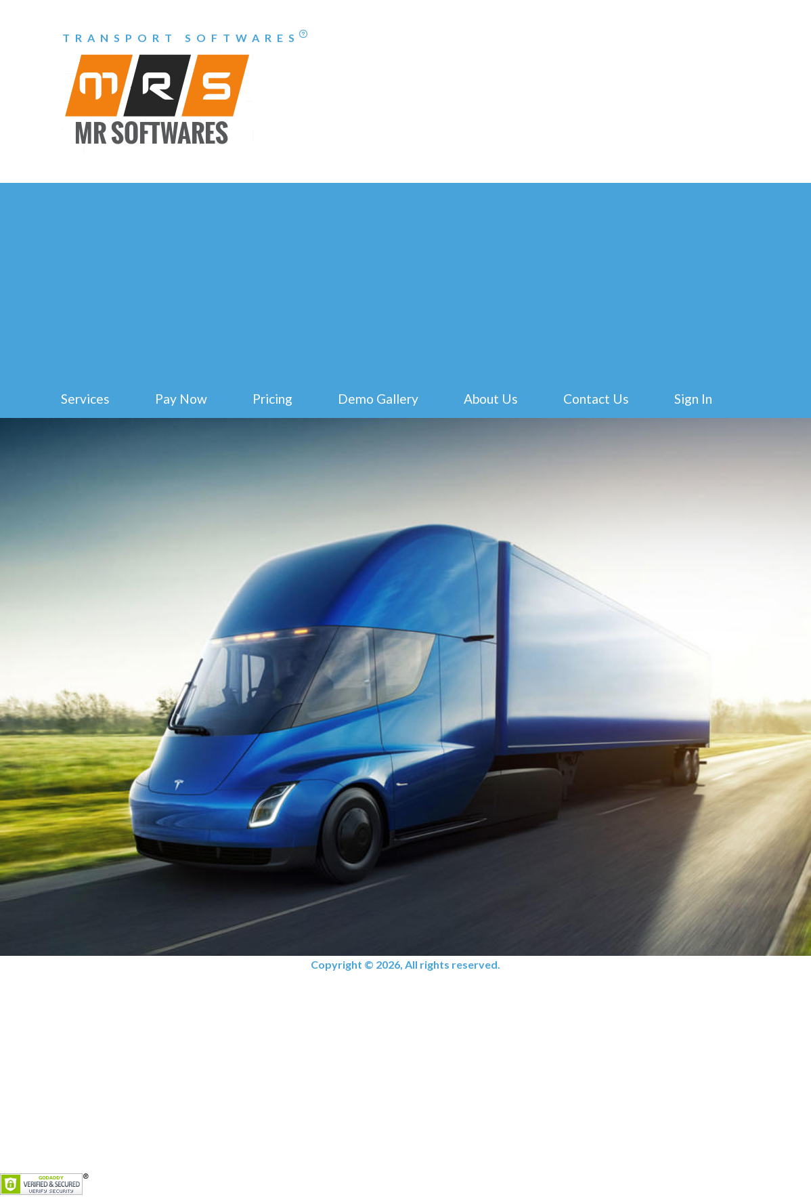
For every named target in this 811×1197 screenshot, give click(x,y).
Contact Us (596, 398)
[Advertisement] (405, 278)
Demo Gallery (378, 398)
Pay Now (181, 398)
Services (85, 398)
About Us (491, 398)
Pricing (272, 398)
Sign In (693, 398)
